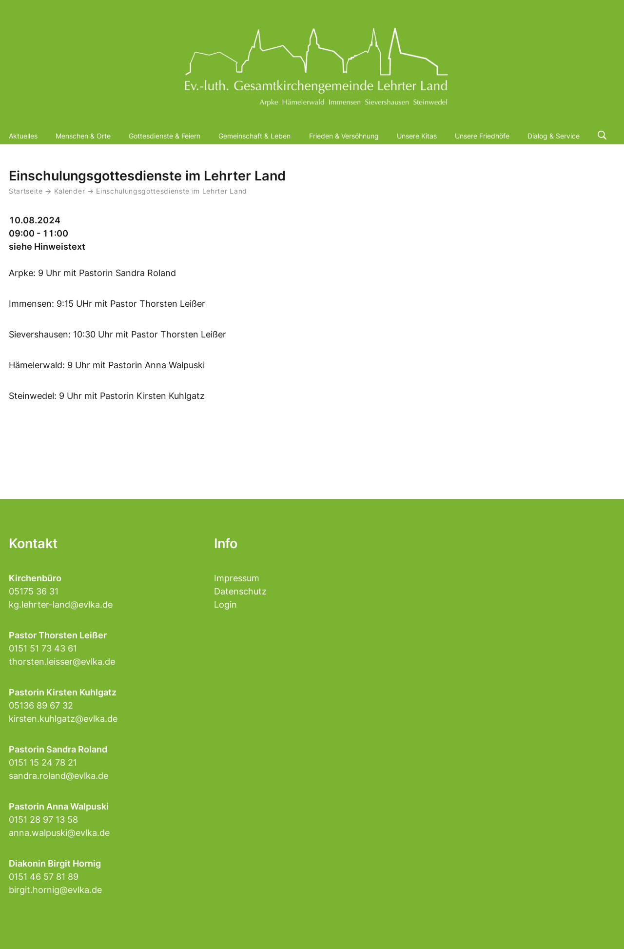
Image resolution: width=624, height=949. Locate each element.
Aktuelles (23, 136)
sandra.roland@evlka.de (58, 776)
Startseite (26, 191)
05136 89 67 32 (41, 705)
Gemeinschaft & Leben (254, 136)
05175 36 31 (33, 591)
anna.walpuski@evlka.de (59, 833)
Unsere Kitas (417, 136)
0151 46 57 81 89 (43, 876)
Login (225, 604)
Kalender (70, 191)
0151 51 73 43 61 (43, 648)
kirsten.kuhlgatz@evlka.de (63, 718)
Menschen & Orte (83, 136)
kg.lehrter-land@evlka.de (61, 604)
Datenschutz (240, 591)
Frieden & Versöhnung (344, 136)
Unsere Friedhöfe (482, 136)
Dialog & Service (553, 136)
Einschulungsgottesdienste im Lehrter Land (171, 191)
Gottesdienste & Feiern (164, 136)
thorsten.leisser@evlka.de (62, 661)
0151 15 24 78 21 (43, 762)
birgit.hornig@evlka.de (55, 890)
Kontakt (33, 543)
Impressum (236, 578)
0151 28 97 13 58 (43, 819)
